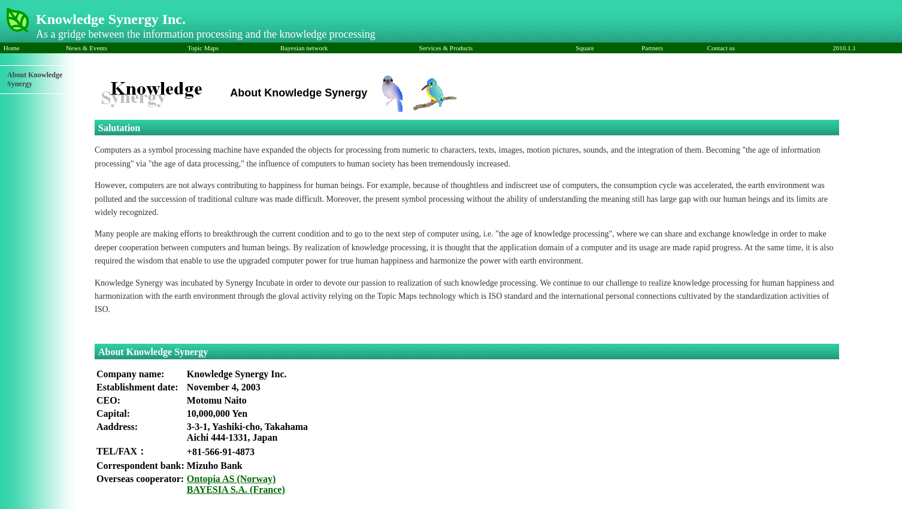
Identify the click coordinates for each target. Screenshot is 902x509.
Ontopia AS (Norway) (231, 479)
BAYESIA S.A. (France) (236, 489)
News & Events (86, 47)
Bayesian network (304, 47)
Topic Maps (203, 47)
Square (586, 47)
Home (12, 47)
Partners (652, 47)
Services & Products (446, 47)
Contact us (721, 47)
